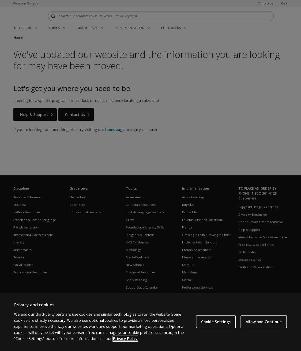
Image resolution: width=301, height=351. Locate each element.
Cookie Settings (216, 325)
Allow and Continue (264, 325)
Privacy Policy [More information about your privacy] (125, 342)
